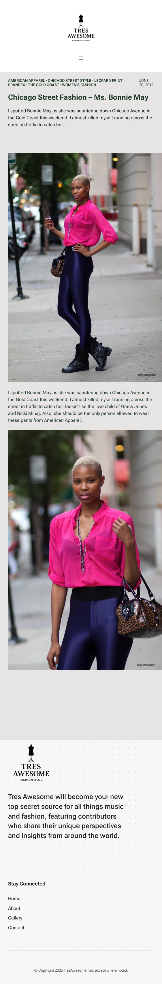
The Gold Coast (43, 85)
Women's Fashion (79, 85)
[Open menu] (81, 57)
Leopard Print (108, 80)
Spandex (16, 85)
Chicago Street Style (69, 80)
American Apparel (26, 80)
